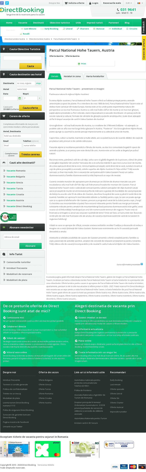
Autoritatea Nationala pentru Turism (90, 418)
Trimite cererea (30, 154)
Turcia (15, 188)
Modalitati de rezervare (19, 274)
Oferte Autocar (117, 407)
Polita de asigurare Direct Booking (18, 410)
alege (38, 83)
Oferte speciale (117, 389)
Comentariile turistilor (19, 262)
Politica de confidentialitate (15, 389)
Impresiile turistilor (118, 411)
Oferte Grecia (45, 384)
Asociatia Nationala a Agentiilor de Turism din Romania (89, 396)
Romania (16, 170)
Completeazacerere (11, 154)
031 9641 (128, 9)
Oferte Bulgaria (46, 380)
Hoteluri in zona (72, 76)
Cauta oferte (30, 107)
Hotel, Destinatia (12, 131)
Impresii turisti (95, 22)
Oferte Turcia (45, 389)
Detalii (54, 76)
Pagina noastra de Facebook (16, 422)
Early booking (116, 380)
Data (5, 94)
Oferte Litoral (116, 393)
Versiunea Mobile (46, 465)
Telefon (31, 141)
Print (82, 63)
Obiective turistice (60, 22)
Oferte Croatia (45, 398)
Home (9, 22)
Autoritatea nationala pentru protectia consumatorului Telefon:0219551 (87, 383)
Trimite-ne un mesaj (12, 393)
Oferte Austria (45, 402)
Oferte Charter (116, 402)
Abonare (30, 246)
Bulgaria (16, 176)
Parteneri (114, 22)
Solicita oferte (74, 3)
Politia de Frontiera (82, 390)
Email (5, 141)
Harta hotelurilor (95, 76)
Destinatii (38, 22)
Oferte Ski (114, 398)
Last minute (115, 384)
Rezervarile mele (112, 3)
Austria (15, 200)
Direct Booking (22, 10)
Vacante (22, 22)
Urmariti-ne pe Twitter (12, 426)
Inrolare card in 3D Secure (86, 423)
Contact (10, 29)
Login (93, 3)
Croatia (15, 194)
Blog (127, 22)
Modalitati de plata (17, 280)
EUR (128, 3)
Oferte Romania (46, 393)
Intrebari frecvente (17, 268)
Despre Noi (54, 3)
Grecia (15, 182)
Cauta (30, 66)
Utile (78, 22)
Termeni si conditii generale (15, 384)
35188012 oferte (11, 109)
